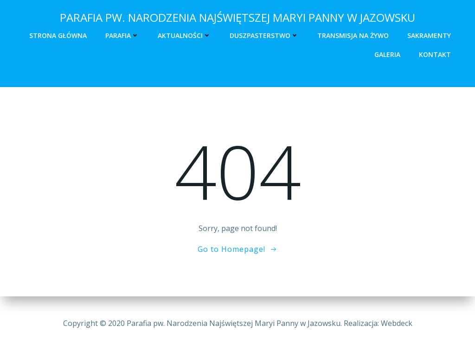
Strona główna (58, 35)
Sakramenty (429, 35)
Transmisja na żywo (353, 35)
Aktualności (184, 35)
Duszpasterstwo (264, 35)
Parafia (122, 35)
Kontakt (435, 54)
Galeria (387, 54)
